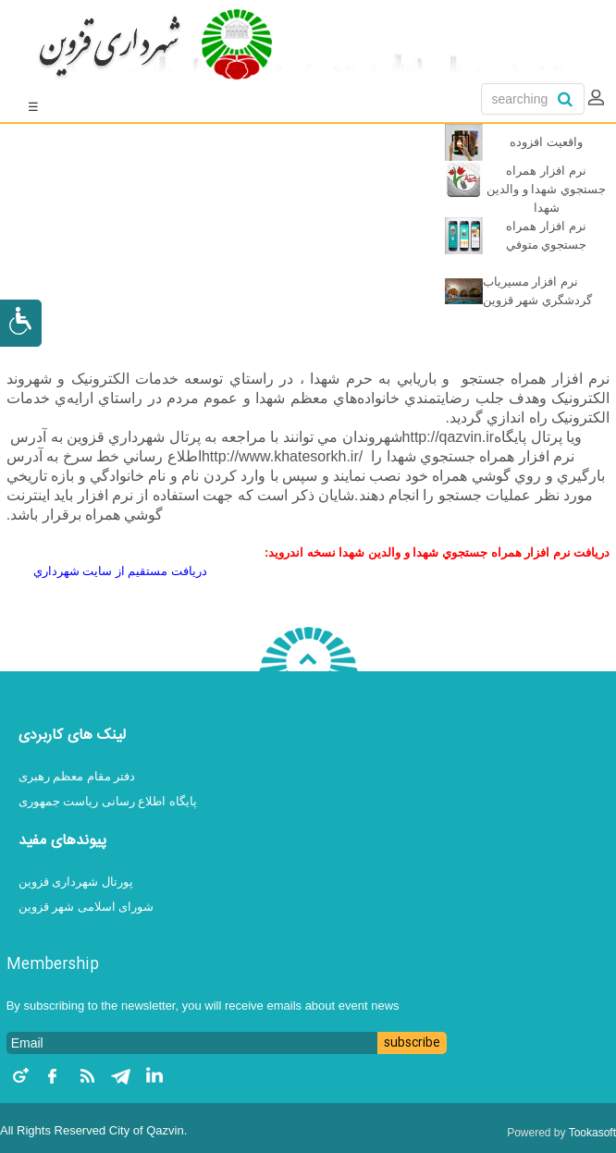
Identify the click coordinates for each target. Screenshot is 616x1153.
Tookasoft (592, 1132)
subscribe (412, 1043)
